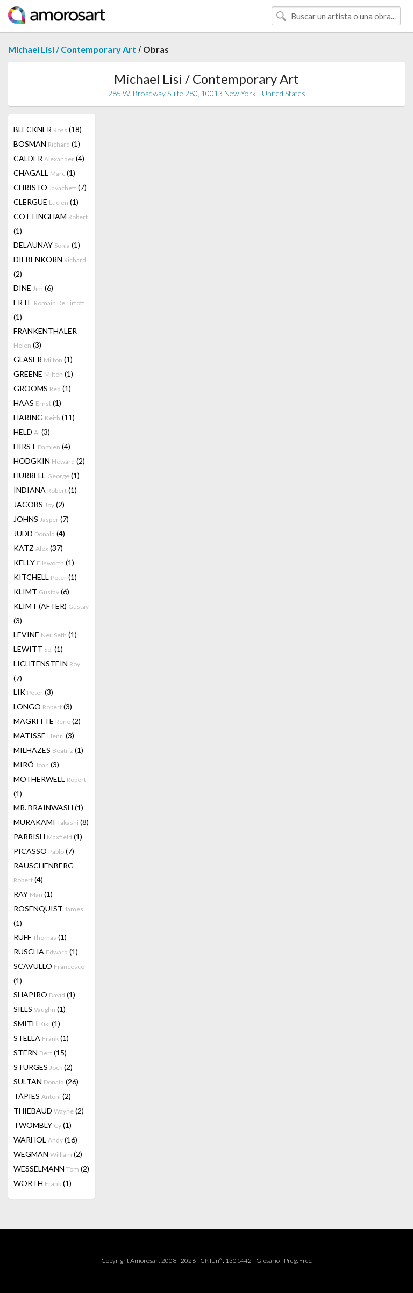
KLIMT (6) (41, 591)
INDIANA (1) (45, 489)
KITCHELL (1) (45, 576)
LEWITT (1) (38, 648)
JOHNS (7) (41, 518)
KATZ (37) (38, 547)
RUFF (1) (40, 937)
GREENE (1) (43, 373)
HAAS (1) (37, 402)
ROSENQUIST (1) (48, 916)
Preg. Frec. (298, 1260)
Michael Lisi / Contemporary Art (72, 49)
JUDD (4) (39, 533)
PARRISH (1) (47, 836)
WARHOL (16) (45, 1139)
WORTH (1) (42, 1183)
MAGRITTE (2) (47, 720)
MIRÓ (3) (36, 764)
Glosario (268, 1260)
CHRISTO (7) (50, 187)
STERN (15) (40, 1052)
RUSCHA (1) (45, 951)
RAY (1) (33, 894)
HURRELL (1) (46, 475)
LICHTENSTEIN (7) (46, 671)
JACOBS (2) (39, 504)
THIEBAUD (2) (48, 1110)
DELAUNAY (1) (46, 244)
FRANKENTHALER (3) (45, 337)
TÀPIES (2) (42, 1096)
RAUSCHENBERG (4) (43, 872)
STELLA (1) (41, 1038)
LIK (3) (33, 691)
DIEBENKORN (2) (49, 266)
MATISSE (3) (43, 735)
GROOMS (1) (42, 388)
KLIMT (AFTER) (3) (51, 613)
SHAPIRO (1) (44, 994)
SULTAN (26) (46, 1081)
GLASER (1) (43, 359)
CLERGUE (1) (46, 201)
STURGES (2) (43, 1067)
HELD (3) (31, 431)
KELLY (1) (43, 562)
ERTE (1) (48, 309)
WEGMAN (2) (47, 1154)
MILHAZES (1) (48, 750)
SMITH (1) (36, 1023)
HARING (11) (44, 417)
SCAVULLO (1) (48, 973)
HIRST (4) (41, 446)
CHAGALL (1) (44, 172)
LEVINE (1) (45, 634)
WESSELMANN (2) (51, 1168)
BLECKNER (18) (47, 129)
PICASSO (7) (43, 851)
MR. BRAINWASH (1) (48, 807)
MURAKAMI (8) (51, 822)
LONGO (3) (42, 706)
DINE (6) (33, 287)
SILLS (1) (39, 1009)
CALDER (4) (48, 158)
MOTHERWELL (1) (49, 786)
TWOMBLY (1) (42, 1125)
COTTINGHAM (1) (50, 223)
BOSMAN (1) (46, 143)
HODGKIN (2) (49, 460)
